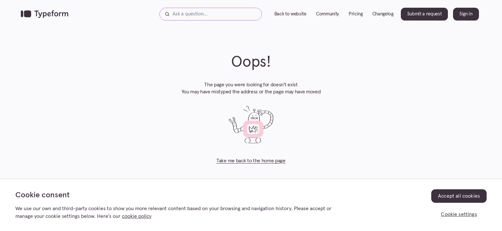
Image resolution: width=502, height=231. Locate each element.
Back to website (290, 14)
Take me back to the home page (251, 160)
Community (327, 14)
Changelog (382, 14)
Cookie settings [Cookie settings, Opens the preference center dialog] (459, 214)
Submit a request (424, 14)
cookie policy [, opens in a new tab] (136, 216)
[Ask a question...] (210, 14)
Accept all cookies (459, 196)
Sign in (466, 14)
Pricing (356, 14)
